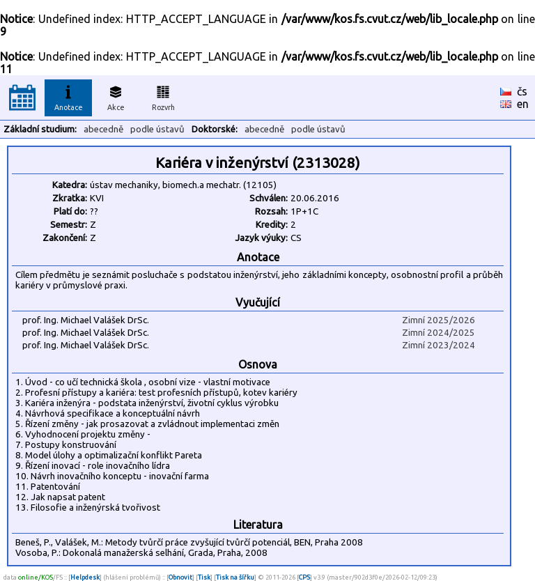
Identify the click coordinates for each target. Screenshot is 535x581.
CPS (304, 577)
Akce (115, 96)
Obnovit (180, 577)
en (523, 104)
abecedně (103, 129)
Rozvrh (163, 96)
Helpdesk (85, 577)
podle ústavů (157, 129)
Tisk (204, 577)
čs (522, 91)
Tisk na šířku (235, 577)
